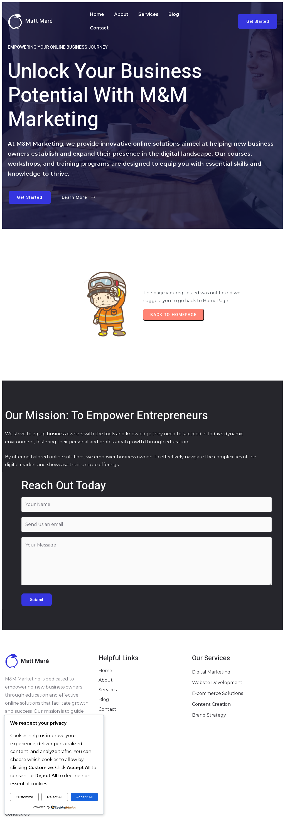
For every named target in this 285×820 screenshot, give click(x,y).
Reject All (55, 797)
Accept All (84, 797)
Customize (24, 797)
